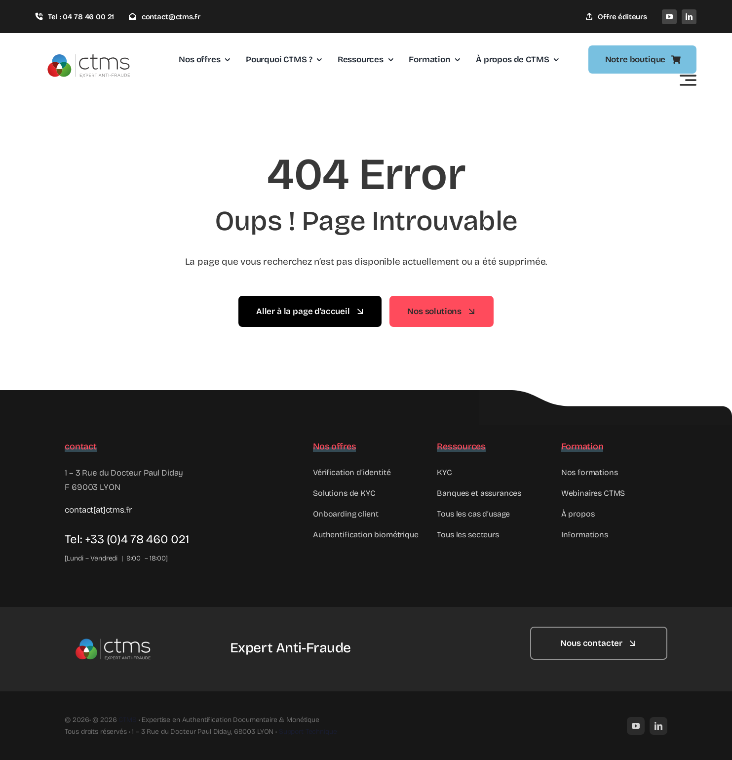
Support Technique (308, 731)
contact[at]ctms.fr (98, 510)
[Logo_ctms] (90, 45)
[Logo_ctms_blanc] (114, 631)
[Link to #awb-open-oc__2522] (688, 80)
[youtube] (669, 16)
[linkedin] (689, 16)
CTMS (127, 720)
